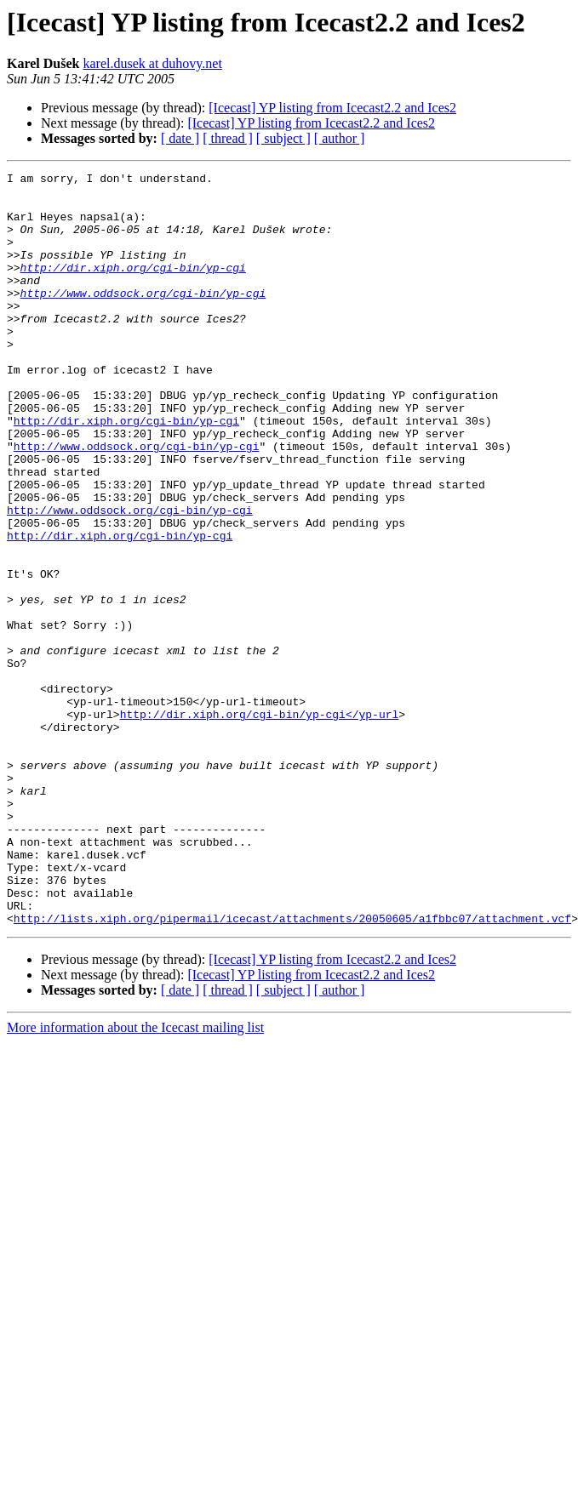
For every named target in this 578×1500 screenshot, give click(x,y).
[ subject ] (283, 138)
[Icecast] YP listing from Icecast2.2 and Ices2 (332, 107)
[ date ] (180, 138)
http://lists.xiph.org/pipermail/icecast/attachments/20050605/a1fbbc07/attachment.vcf (292, 1068)
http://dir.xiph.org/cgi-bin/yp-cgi (133, 287)
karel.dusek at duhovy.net (152, 63)
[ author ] (339, 138)
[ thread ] (228, 138)
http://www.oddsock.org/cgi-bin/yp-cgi (143, 318)
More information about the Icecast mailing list (135, 1178)
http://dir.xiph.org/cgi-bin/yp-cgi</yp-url (259, 823)
